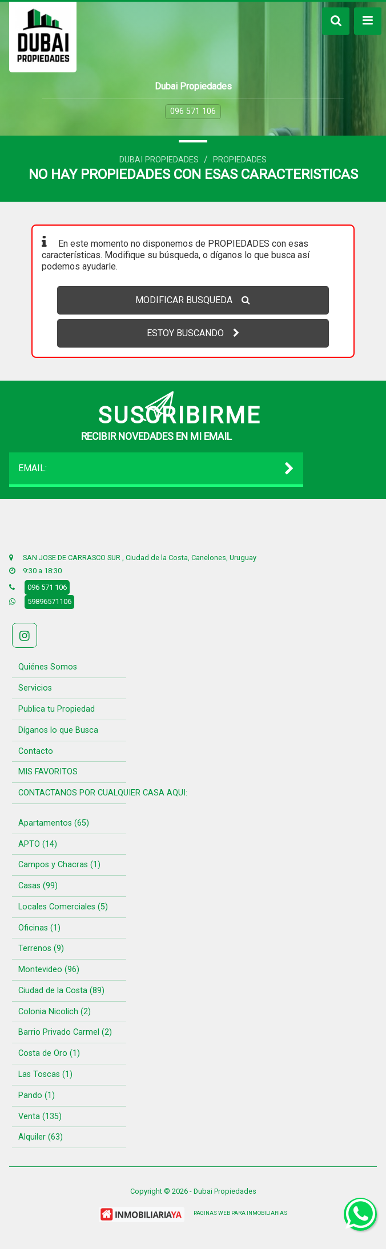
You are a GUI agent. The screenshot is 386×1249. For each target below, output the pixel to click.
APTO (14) (37, 844)
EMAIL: (156, 468)
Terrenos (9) (41, 948)
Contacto (35, 751)
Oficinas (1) (39, 928)
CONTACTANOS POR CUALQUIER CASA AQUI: (102, 793)
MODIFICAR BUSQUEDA (192, 300)
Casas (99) (38, 886)
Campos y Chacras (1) (59, 865)
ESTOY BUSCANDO (193, 333)
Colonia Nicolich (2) (54, 1012)
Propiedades (240, 160)
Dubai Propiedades (159, 160)
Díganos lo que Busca (58, 730)
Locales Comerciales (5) (63, 907)
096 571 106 (193, 111)
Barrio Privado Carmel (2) (65, 1032)
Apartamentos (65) (53, 823)
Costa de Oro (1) (49, 1053)
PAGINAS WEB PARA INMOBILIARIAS (240, 1213)
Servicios (35, 688)
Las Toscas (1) (45, 1074)
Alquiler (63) (40, 1137)
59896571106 (49, 601)
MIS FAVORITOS (48, 772)
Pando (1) (36, 1095)
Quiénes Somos (47, 667)
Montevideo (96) (48, 969)
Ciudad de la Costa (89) (61, 990)
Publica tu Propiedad (56, 709)
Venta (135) (40, 1116)
